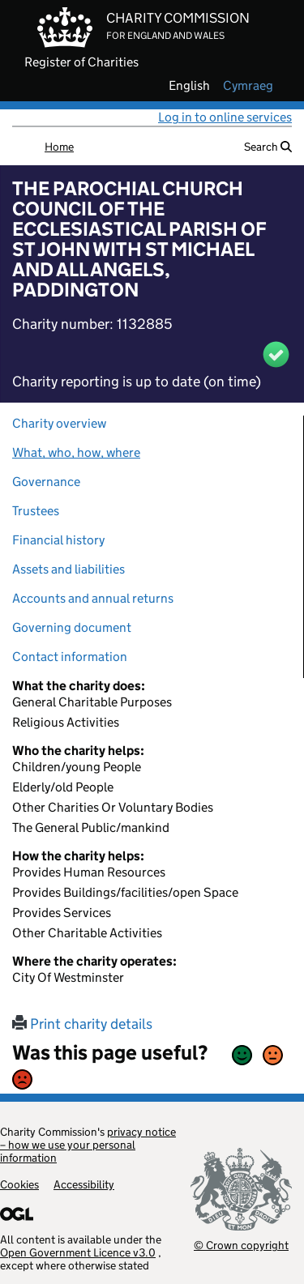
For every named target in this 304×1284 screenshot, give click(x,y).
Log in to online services (225, 117)
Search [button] (268, 146)
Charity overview (59, 423)
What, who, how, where (76, 452)
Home (59, 146)
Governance (46, 481)
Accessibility (84, 1184)
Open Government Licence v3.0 (78, 1252)
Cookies (19, 1184)
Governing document (71, 627)
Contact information (69, 656)
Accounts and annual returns (92, 598)
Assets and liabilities (68, 569)
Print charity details (82, 1024)
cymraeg (248, 86)
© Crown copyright (241, 1245)
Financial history (58, 540)
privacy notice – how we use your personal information (88, 1144)
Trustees (35, 510)
